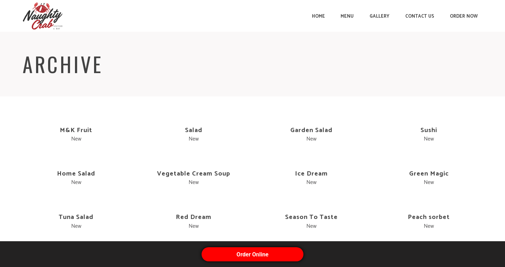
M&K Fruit (76, 130)
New (76, 139)
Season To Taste (311, 217)
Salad (193, 130)
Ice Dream (311, 173)
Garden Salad (311, 130)
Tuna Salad (76, 217)
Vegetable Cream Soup (193, 173)
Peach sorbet (429, 217)
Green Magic (429, 173)
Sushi (428, 130)
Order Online (252, 254)
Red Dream (193, 217)
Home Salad (76, 173)
